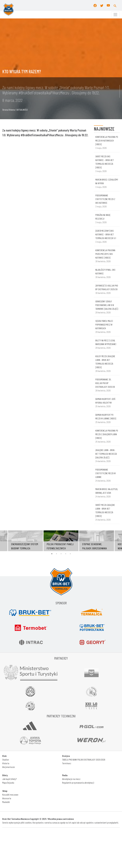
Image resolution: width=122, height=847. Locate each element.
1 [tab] (51, 553)
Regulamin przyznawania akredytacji (78, 782)
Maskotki (6, 801)
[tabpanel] (61, 541)
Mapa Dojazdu (8, 782)
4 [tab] (65, 553)
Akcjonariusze (8, 766)
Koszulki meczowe (10, 794)
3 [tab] (61, 553)
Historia (5, 763)
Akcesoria (6, 798)
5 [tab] (70, 553)
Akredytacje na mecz (71, 778)
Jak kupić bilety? (9, 778)
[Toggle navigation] (115, 15)
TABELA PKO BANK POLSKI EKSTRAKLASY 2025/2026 (83, 759)
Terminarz (66, 763)
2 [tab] (56, 553)
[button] (115, 5)
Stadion (5, 759)
